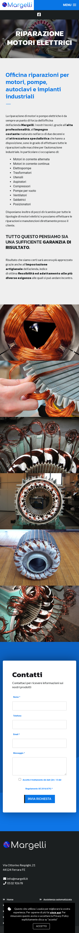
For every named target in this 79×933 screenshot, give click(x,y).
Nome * (16, 697)
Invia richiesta (39, 799)
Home (8, 899)
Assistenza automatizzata (56, 899)
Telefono (17, 716)
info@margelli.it (17, 878)
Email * (16, 734)
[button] (69, 5)
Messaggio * (19, 753)
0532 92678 (15, 883)
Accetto (41, 926)
